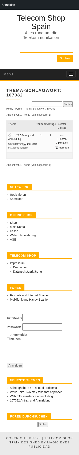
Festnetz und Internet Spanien (30, 295)
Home (9, 108)
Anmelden (16, 199)
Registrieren (18, 194)
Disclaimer (20, 267)
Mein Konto (17, 227)
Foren (18, 108)
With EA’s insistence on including (31, 396)
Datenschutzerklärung (27, 271)
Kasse (14, 231)
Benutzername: (14, 317)
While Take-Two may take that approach (36, 392)
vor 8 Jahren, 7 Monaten (62, 139)
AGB (13, 239)
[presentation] (39, 350)
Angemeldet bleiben (17, 337)
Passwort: (14, 327)
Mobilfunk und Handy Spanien (29, 299)
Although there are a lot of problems (33, 387)
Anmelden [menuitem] (8, 5)
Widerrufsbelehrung (23, 235)
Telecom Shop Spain (41, 22)
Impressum (17, 263)
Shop (13, 222)
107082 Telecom (19, 147)
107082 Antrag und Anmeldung (30, 400)
